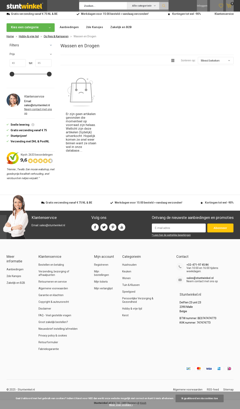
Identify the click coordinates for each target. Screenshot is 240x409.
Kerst (125, 318)
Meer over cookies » (121, 405)
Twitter (104, 229)
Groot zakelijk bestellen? (53, 324)
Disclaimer (44, 311)
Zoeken (164, 6)
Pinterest (112, 229)
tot (29, 66)
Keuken (126, 274)
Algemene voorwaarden (53, 291)
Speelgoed (128, 294)
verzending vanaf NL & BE (34, 16)
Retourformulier (48, 345)
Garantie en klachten (51, 298)
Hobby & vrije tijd (132, 311)
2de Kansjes (96, 30)
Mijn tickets (101, 284)
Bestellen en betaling (51, 267)
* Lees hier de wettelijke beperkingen (171, 238)
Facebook (95, 229)
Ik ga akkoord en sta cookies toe (199, 398)
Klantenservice (224, 16)
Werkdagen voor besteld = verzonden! (115, 16)
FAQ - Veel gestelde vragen (54, 318)
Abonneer (220, 230)
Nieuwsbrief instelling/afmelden (58, 331)
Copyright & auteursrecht (53, 304)
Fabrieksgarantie (48, 351)
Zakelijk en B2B (123, 30)
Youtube (121, 229)
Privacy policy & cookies (52, 338)
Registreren (101, 267)
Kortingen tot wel (186, 16)
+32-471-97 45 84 (197, 267)
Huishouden (129, 267)
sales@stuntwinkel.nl (200, 280)
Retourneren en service (52, 284)
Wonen (126, 281)
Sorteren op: (188, 63)
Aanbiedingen (69, 30)
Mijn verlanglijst (103, 291)
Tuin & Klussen (131, 287)
